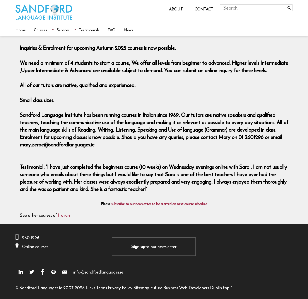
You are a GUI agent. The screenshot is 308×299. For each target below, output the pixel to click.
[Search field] (253, 8)
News (128, 30)
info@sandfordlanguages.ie (98, 272)
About (176, 9)
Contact (204, 9)
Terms (101, 287)
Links (90, 287)
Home (20, 30)
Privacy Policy (120, 287)
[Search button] (289, 8)
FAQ (112, 30)
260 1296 (30, 237)
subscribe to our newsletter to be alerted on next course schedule (159, 204)
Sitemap (141, 287)
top (226, 287)
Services (63, 30)
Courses (40, 30)
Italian (64, 215)
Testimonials (89, 30)
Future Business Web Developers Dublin (186, 287)
